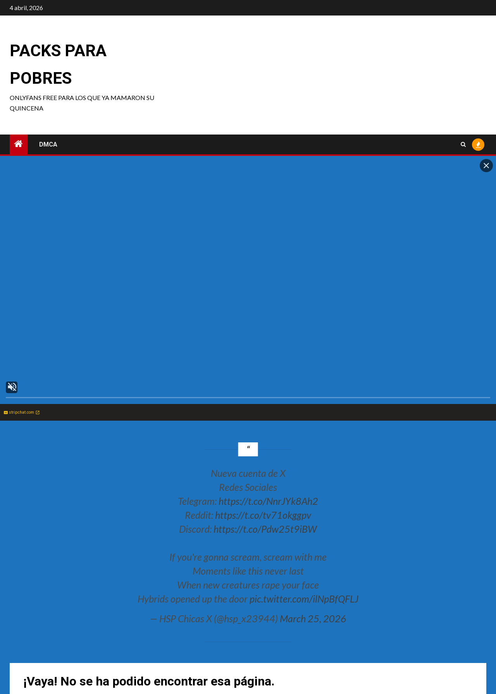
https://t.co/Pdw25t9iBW (265, 529)
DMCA (48, 144)
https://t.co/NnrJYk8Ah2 (268, 501)
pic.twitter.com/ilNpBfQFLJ (304, 598)
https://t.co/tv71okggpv (263, 515)
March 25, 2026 (313, 618)
